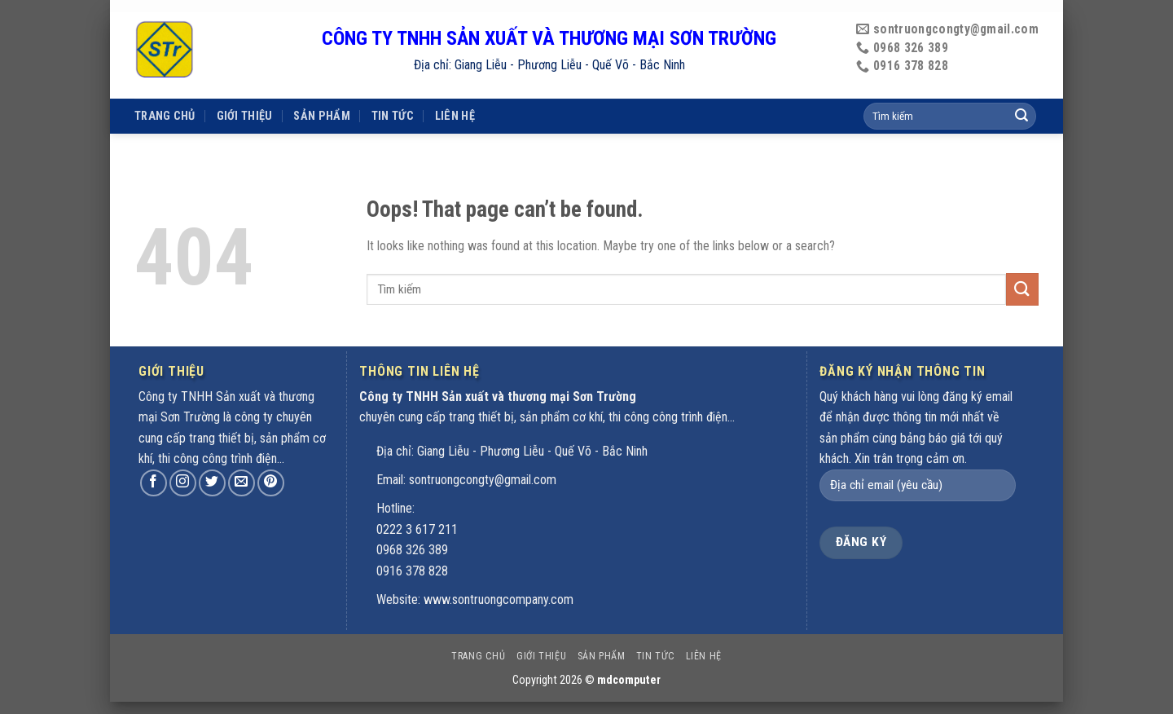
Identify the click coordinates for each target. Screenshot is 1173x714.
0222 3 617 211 (417, 529)
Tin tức (392, 92)
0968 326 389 (412, 550)
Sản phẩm (321, 92)
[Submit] (1022, 289)
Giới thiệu (245, 92)
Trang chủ (165, 92)
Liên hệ (455, 92)
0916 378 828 (412, 571)
